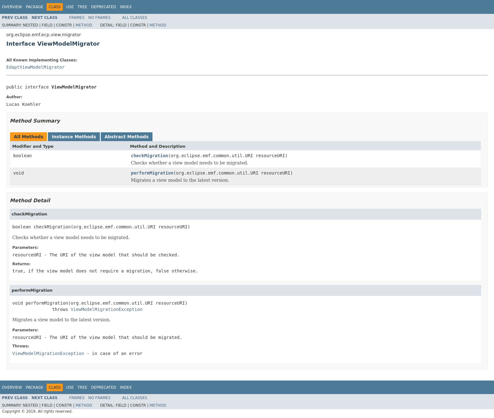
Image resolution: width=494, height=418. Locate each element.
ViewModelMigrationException (106, 309)
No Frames (99, 17)
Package (34, 7)
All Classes (134, 17)
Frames (77, 17)
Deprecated (103, 7)
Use (70, 7)
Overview (12, 7)
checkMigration (149, 155)
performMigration (152, 172)
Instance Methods (74, 136)
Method (84, 25)
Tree (82, 7)
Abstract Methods (127, 136)
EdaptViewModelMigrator (35, 67)
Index (126, 7)
